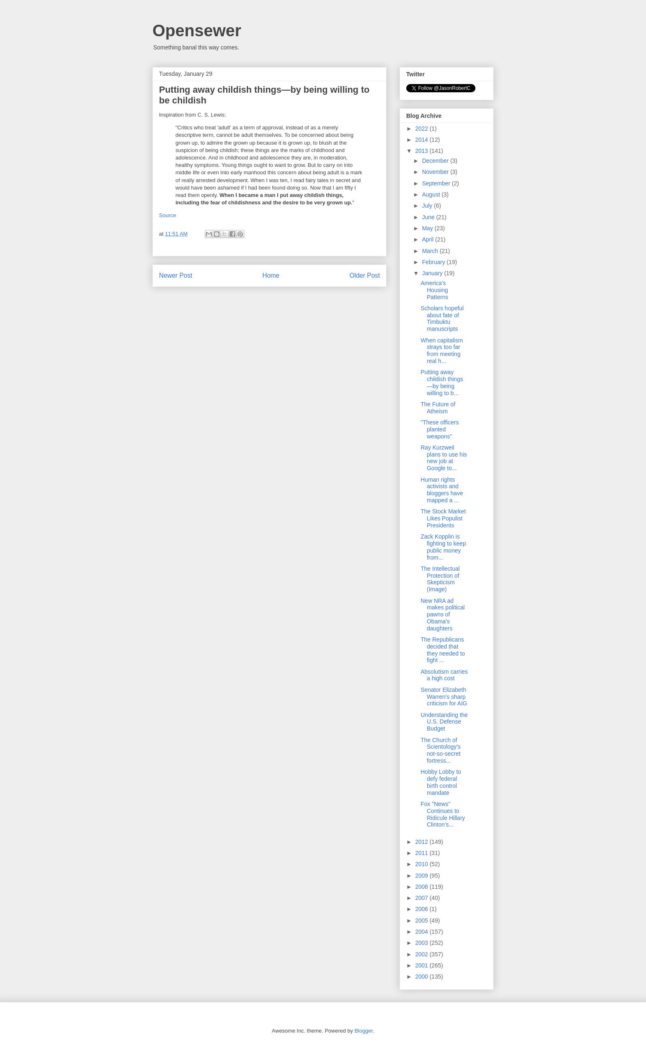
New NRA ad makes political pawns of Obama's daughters (443, 614)
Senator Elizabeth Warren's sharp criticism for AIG (444, 696)
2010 (422, 864)
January (433, 273)
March (431, 251)
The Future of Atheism (438, 408)
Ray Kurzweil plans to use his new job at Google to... (444, 457)
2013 (422, 151)
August (431, 194)
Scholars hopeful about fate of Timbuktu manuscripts (442, 318)
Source (167, 215)
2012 (422, 842)
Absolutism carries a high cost (444, 675)
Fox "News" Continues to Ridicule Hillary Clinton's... (443, 814)
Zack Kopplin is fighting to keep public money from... (443, 546)
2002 (422, 954)
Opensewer (196, 30)
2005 (422, 920)
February (434, 262)
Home (271, 275)
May (428, 228)
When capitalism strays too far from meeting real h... (442, 350)
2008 (422, 886)
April (428, 239)
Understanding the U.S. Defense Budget (444, 722)
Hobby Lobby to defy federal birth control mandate (441, 782)
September (437, 183)
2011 (422, 853)
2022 (422, 128)
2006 (422, 909)
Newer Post (175, 275)
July (428, 205)
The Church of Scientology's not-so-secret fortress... (441, 750)
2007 (422, 898)
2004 (422, 931)
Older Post (364, 275)
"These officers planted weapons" (440, 429)
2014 (422, 139)
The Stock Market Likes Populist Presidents (443, 518)
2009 (422, 875)
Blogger (363, 1031)
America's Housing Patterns (434, 290)
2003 (422, 942)
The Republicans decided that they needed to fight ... (443, 649)
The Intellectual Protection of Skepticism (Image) (440, 579)
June (429, 217)
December (436, 160)
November (436, 172)
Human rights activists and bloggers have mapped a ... (442, 490)
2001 (422, 965)
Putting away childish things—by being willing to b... (442, 382)
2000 (422, 976)
